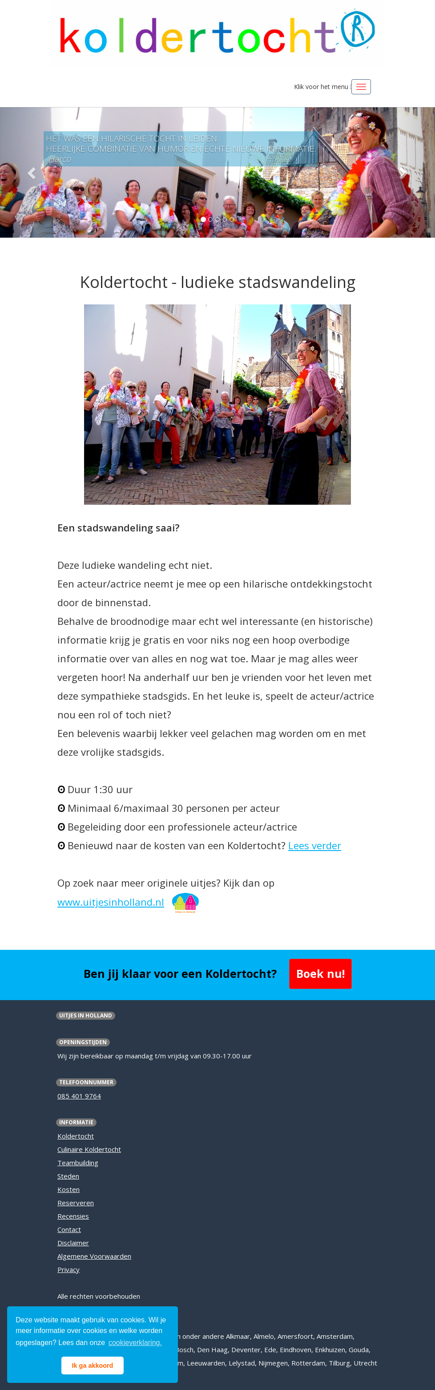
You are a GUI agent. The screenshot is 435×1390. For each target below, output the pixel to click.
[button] (32, 172)
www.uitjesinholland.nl (110, 901)
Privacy (68, 1269)
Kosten (68, 1189)
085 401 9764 (79, 1095)
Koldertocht (75, 1135)
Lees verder (314, 845)
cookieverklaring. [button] (135, 1342)
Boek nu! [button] (320, 973)
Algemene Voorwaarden (94, 1256)
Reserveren (75, 1202)
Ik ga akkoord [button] (92, 1365)
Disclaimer (73, 1242)
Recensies (73, 1216)
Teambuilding (77, 1162)
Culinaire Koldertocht (89, 1149)
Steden (68, 1175)
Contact (69, 1229)
